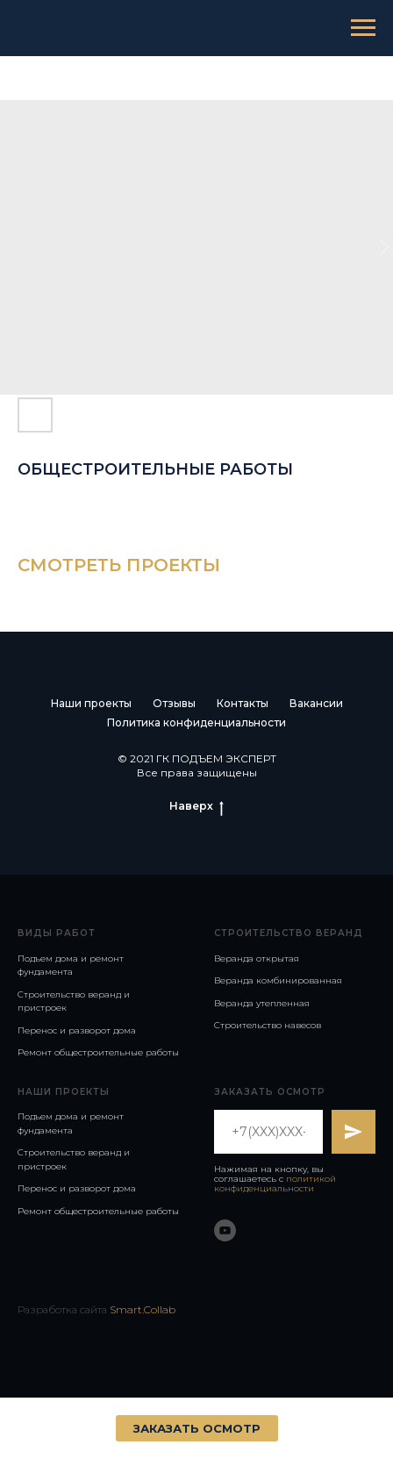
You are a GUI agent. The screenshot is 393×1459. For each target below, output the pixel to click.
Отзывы (174, 703)
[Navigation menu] (363, 28)
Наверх (196, 806)
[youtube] (225, 1230)
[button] (197, 1428)
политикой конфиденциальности (275, 1183)
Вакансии (316, 703)
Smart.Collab (142, 1309)
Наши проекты (91, 703)
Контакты (242, 703)
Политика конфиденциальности (196, 722)
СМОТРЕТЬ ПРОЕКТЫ (119, 565)
